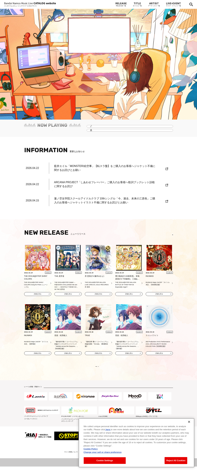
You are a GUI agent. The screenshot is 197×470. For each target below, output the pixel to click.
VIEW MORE (98, 368)
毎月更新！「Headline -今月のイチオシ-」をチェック (52, 132)
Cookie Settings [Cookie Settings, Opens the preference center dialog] (104, 460)
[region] (136, 442)
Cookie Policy (91, 449)
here (108, 429)
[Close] (189, 421)
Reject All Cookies (175, 460)
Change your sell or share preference (103, 452)
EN (168, 235)
